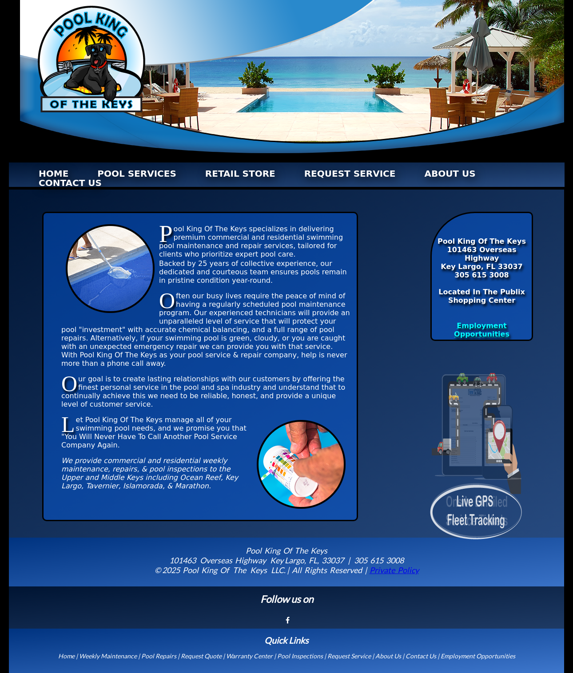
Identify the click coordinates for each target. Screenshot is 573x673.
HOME (53, 173)
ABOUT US (449, 173)
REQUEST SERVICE (350, 173)
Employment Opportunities (481, 329)
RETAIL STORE (240, 173)
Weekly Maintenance (108, 656)
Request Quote (201, 656)
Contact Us (421, 656)
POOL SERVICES (136, 173)
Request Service (349, 656)
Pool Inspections (300, 656)
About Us (388, 656)
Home (66, 656)
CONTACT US (70, 183)
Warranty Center (249, 656)
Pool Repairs (158, 656)
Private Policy (394, 570)
